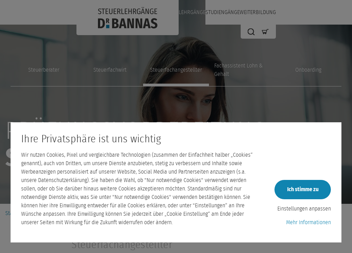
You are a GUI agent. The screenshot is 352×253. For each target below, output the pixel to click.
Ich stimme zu (303, 189)
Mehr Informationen (308, 222)
